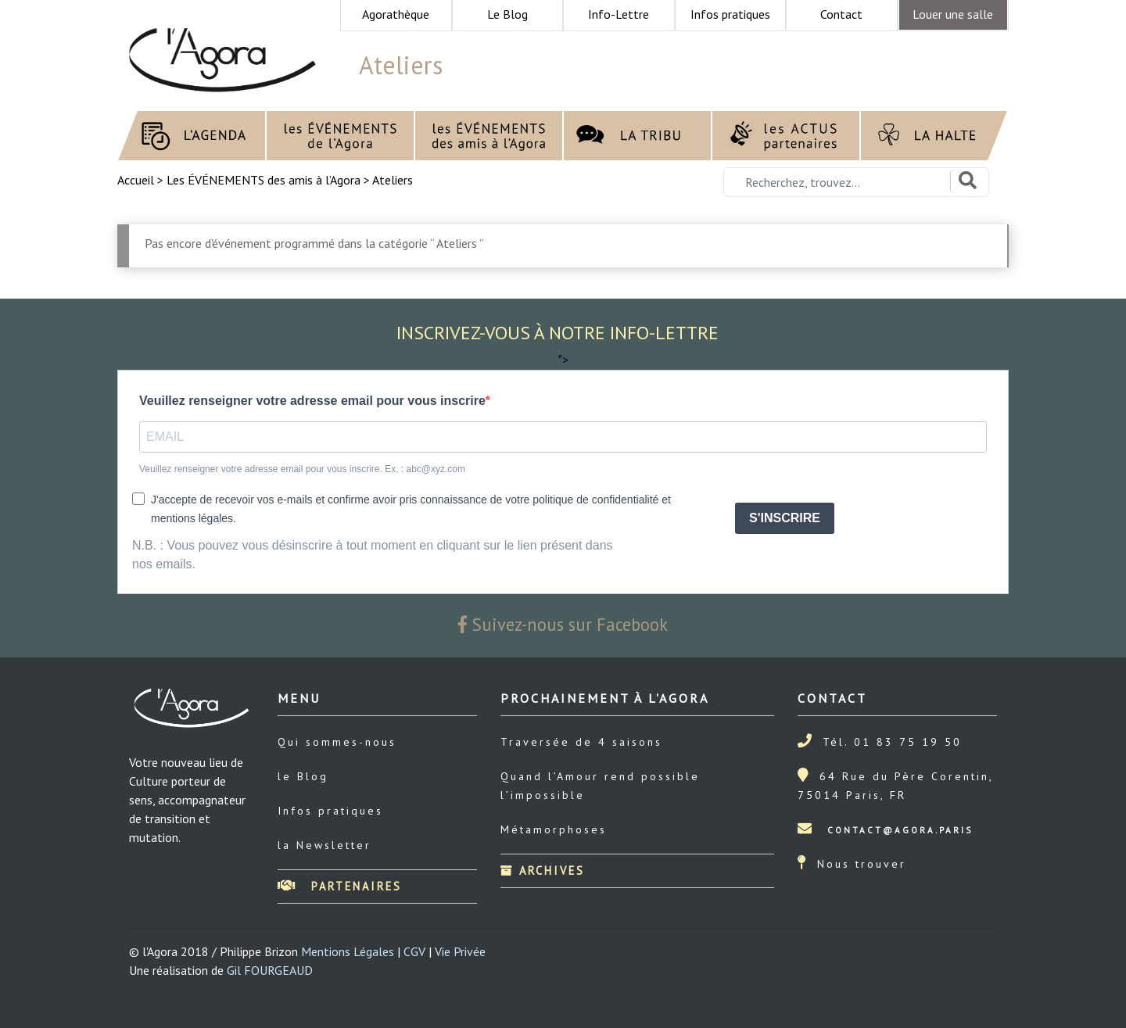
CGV (414, 951)
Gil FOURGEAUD (270, 970)
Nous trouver (861, 864)
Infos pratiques (330, 811)
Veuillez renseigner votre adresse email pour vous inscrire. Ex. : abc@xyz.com (302, 469)
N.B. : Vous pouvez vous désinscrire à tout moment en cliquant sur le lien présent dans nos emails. (372, 555)
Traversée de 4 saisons (581, 742)
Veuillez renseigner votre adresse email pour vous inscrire (312, 400)
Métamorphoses (553, 829)
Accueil (137, 180)
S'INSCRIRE (784, 518)
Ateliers (392, 180)
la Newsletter (324, 845)
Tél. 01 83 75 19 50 (892, 742)
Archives (542, 870)
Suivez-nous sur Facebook (563, 624)
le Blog (303, 776)
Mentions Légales (347, 951)
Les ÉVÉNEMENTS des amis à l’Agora (263, 180)
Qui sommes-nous (337, 742)
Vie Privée (460, 951)
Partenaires (340, 886)
